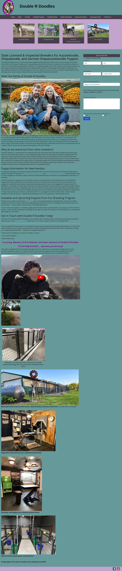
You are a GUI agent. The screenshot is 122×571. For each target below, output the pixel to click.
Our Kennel (98, 39)
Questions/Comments (89, 97)
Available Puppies (38, 17)
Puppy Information (81, 17)
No (106, 115)
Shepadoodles (49, 39)
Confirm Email (105, 77)
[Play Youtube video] (40, 277)
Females (27, 17)
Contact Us (107, 17)
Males (20, 17)
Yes (87, 115)
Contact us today (20, 221)
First (84, 66)
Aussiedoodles (24, 39)
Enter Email (86, 77)
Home (13, 17)
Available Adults (52, 17)
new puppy (29, 201)
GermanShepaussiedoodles (73, 40)
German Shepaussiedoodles (54, 173)
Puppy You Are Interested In (91, 82)
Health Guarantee (66, 17)
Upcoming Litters (95, 17)
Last (103, 66)
